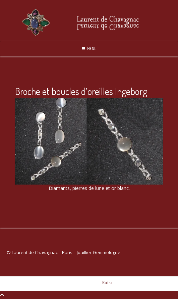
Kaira (107, 282)
